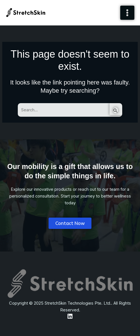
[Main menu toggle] (127, 13)
